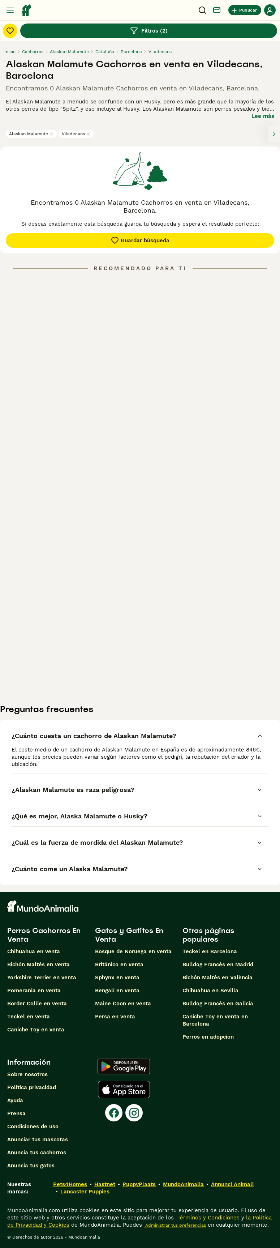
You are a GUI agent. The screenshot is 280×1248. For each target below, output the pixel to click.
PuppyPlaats (139, 1184)
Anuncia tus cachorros (36, 1152)
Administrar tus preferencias (175, 1225)
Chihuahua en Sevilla (210, 990)
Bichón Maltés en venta (38, 964)
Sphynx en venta (117, 977)
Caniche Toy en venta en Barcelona (215, 1020)
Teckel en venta (28, 1016)
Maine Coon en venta (123, 1003)
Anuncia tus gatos (31, 1165)
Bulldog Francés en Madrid (217, 964)
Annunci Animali (232, 1184)
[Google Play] (124, 1066)
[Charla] (217, 10)
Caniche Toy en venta (35, 1029)
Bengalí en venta (117, 990)
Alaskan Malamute (31, 133)
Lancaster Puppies (84, 1191)
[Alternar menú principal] (10, 10)
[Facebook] (113, 1112)
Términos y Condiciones (208, 1217)
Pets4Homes (70, 1184)
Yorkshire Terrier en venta (41, 977)
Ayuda (15, 1100)
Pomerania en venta (34, 990)
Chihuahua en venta (33, 951)
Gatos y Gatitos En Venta (129, 935)
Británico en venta (119, 964)
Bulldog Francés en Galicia (217, 1003)
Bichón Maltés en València (217, 977)
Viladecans (76, 133)
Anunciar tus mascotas (37, 1139)
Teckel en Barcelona (209, 951)
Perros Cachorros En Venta (44, 935)
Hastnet (104, 1184)
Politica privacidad (31, 1087)
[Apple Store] (124, 1089)
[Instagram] (134, 1112)
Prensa (16, 1113)
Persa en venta (115, 1016)
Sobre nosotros (27, 1074)
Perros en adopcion (208, 1037)
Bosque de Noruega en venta (133, 951)
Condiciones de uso (33, 1126)
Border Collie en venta (37, 1003)
